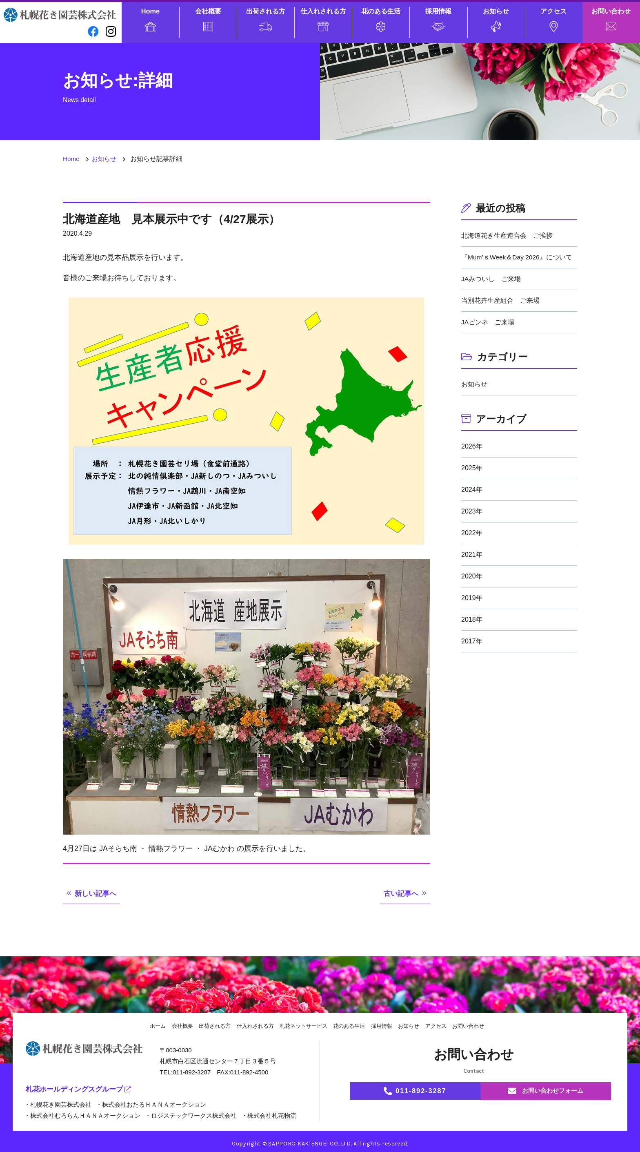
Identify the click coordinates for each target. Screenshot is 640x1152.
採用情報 (438, 19)
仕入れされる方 (323, 19)
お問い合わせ (611, 18)
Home (150, 19)
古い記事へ (400, 893)
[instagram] (110, 32)
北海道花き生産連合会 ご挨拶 (507, 235)
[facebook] (91, 32)
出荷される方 (265, 19)
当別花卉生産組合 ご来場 (500, 300)
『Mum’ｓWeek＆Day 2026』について (517, 257)
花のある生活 (380, 19)
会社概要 (208, 19)
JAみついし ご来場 (491, 278)
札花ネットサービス (303, 1026)
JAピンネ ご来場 (488, 322)
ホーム (147, 1026)
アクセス (553, 19)
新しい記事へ (97, 893)
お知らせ (496, 19)
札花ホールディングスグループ (82, 1090)
